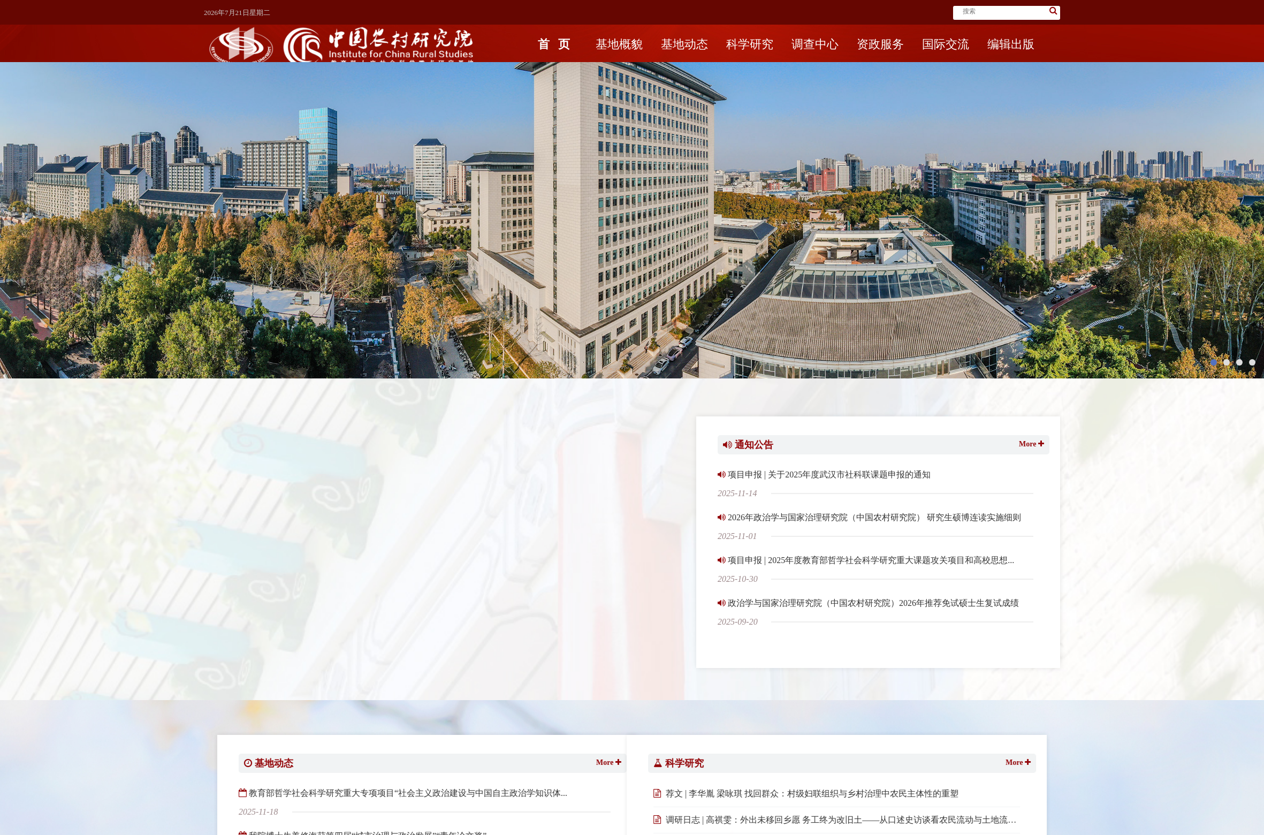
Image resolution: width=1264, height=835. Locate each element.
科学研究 (749, 57)
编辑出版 (1010, 57)
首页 (554, 57)
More (1030, 471)
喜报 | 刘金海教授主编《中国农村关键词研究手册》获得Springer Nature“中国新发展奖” (608, 473)
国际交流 (945, 57)
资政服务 (880, 57)
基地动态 (684, 57)
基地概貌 (619, 57)
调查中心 (815, 57)
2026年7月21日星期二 (237, 13)
